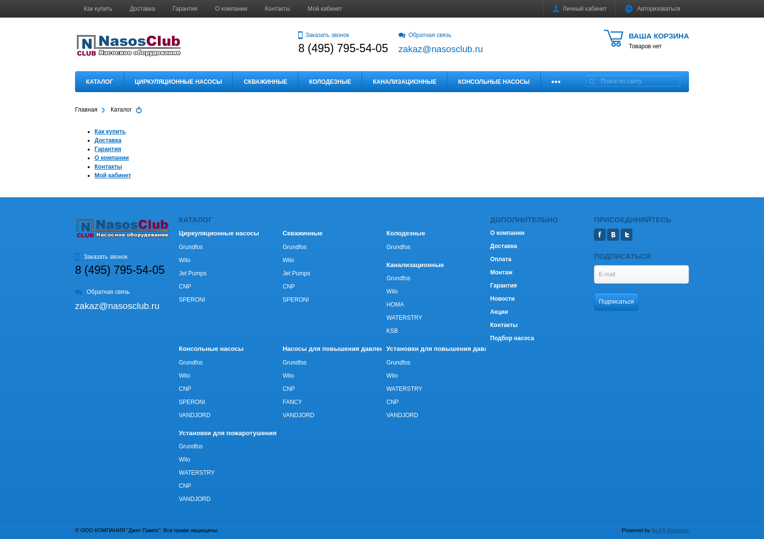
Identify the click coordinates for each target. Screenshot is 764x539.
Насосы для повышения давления (337, 348)
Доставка (142, 8)
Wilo (184, 260)
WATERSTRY (404, 317)
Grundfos (191, 247)
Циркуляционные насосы (178, 81)
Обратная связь (425, 35)
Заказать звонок (323, 35)
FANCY (292, 402)
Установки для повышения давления (444, 348)
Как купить (98, 8)
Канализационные (405, 81)
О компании (231, 8)
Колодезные (330, 81)
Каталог (99, 81)
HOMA (395, 304)
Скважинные (265, 81)
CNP (185, 286)
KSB (392, 330)
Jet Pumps (193, 273)
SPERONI (192, 299)
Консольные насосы (494, 81)
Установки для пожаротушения (228, 433)
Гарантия (184, 8)
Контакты (277, 8)
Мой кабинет (324, 8)
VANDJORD (194, 415)
